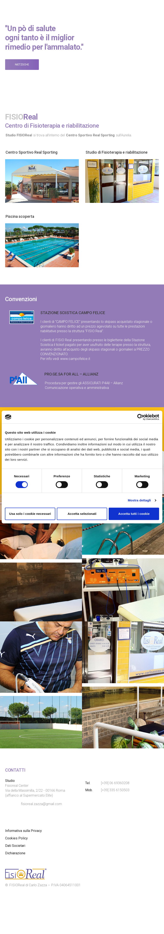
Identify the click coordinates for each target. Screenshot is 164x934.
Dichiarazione (15, 892)
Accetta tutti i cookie (134, 513)
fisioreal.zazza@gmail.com (41, 843)
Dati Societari (15, 885)
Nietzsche (22, 64)
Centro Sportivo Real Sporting (34, 152)
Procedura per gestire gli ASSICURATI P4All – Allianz (84, 383)
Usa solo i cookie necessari (30, 513)
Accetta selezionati (81, 513)
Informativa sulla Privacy (23, 870)
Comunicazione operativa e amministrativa (77, 388)
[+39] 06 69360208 (115, 822)
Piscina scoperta (22, 216)
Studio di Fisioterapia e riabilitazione (121, 152)
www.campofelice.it (75, 359)
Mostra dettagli (139, 500)
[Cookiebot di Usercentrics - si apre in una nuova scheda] (140, 417)
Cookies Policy (16, 877)
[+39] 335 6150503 (115, 829)
